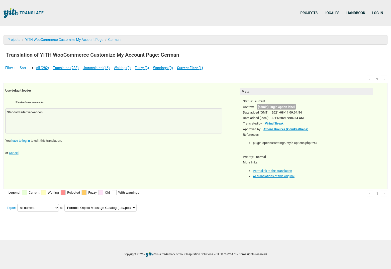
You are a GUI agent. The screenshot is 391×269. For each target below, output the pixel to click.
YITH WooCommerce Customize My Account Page (64, 40)
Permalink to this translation (272, 171)
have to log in (20, 140)
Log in (377, 13)
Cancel (13, 153)
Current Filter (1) (190, 68)
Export (11, 208)
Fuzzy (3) (142, 68)
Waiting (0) (122, 68)
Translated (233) (66, 68)
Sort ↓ (24, 68)
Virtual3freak (274, 123)
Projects (309, 13)
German (114, 40)
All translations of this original (273, 176)
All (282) (42, 68)
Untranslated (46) (96, 68)
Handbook (355, 13)
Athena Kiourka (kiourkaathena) (285, 129)
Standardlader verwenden (113, 121)
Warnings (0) (163, 68)
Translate (23, 13)
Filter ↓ (10, 68)
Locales (332, 13)
